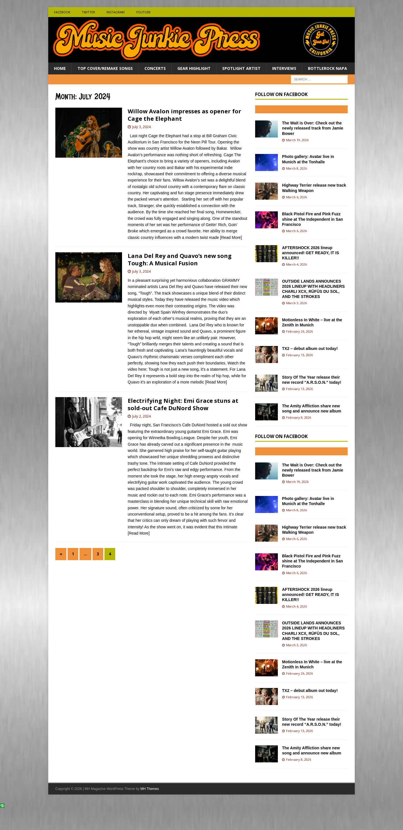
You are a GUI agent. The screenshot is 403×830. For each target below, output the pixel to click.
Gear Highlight (194, 68)
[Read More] (231, 237)
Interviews (284, 68)
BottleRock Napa (327, 68)
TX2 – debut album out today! (310, 348)
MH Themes (149, 789)
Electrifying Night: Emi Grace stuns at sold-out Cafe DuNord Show (183, 404)
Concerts (155, 68)
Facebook (62, 12)
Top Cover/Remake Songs (105, 68)
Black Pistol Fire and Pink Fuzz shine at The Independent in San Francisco (312, 219)
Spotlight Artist (241, 68)
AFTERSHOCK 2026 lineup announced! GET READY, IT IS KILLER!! (310, 252)
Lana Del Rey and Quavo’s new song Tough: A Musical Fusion (180, 259)
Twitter (88, 12)
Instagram (115, 12)
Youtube (143, 12)
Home (60, 68)
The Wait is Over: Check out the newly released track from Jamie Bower (312, 128)
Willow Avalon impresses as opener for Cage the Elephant (184, 114)
